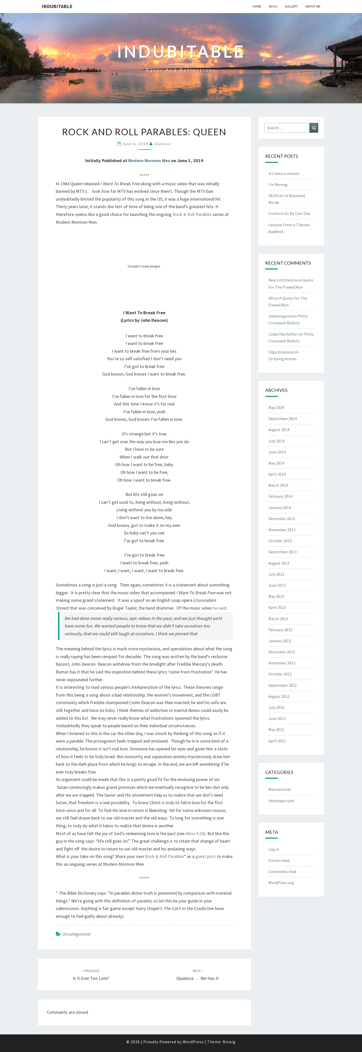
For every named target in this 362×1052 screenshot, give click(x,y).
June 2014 (277, 451)
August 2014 (278, 429)
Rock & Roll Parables (192, 214)
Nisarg (229, 1041)
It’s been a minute (283, 173)
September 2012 (282, 685)
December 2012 (281, 651)
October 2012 (280, 673)
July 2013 (276, 574)
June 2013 (277, 585)
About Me (313, 6)
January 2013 (279, 640)
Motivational (279, 789)
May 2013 (276, 596)
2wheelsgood (279, 315)
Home (257, 6)
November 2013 (281, 529)
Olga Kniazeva (280, 351)
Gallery (291, 6)
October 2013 (280, 540)
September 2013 (282, 551)
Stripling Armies (282, 358)
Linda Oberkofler (283, 334)
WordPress (193, 1041)
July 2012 (276, 707)
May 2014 (276, 463)
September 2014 (282, 418)
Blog (273, 6)
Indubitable (56, 6)
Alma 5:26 (195, 833)
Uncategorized (76, 934)
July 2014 (276, 440)
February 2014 (280, 496)
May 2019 (276, 407)
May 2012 (276, 729)
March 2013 (278, 618)
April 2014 (277, 474)
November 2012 (281, 662)
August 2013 (278, 563)
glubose (162, 144)
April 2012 (277, 740)
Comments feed (282, 871)
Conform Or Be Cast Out (289, 213)
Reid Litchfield (280, 280)
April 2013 (277, 607)
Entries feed (278, 860)
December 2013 (281, 518)
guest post (205, 856)
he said (219, 608)
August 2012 (278, 696)
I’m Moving (278, 184)
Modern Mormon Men (149, 160)
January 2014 (279, 507)
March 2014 (278, 485)
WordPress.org (281, 882)
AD (270, 298)
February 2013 (280, 629)
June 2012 (277, 718)
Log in (273, 849)
